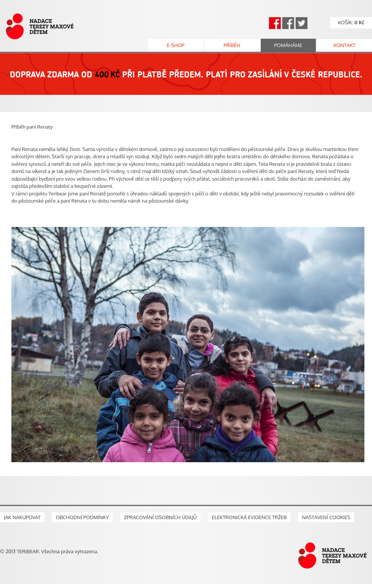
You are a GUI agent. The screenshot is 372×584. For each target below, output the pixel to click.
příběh (232, 45)
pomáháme (288, 45)
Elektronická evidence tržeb (249, 517)
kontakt (345, 45)
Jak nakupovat (22, 517)
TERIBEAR (28, 551)
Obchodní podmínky (82, 517)
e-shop (175, 45)
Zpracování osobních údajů (160, 517)
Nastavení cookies (326, 517)
